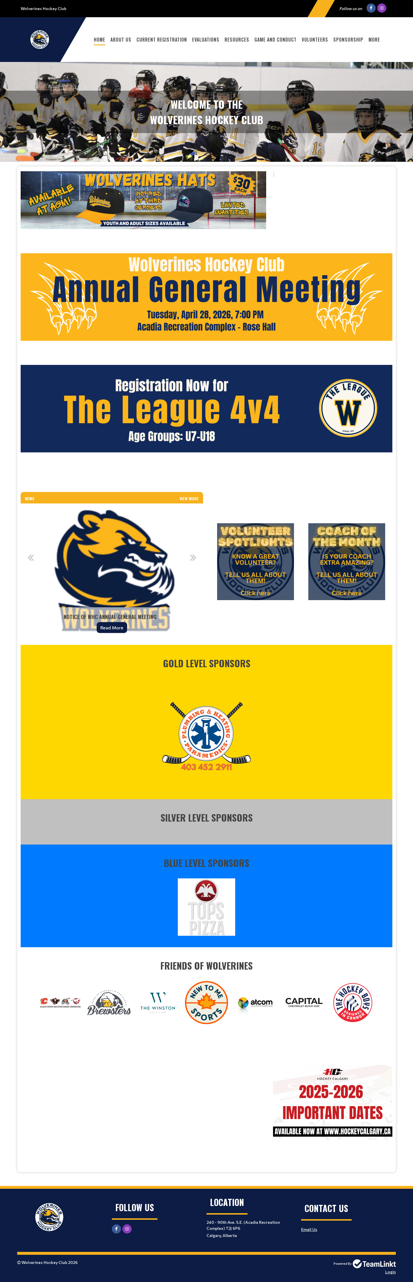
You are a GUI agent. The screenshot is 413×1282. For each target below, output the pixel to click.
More (374, 39)
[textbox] (143, 208)
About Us (120, 39)
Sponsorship (348, 39)
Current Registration (162, 39)
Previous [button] (31, 557)
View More (189, 498)
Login (390, 1271)
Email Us (309, 1229)
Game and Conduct (275, 39)
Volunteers (315, 39)
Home (99, 39)
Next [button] (193, 557)
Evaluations (205, 39)
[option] (112, 571)
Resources (237, 39)
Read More (111, 627)
